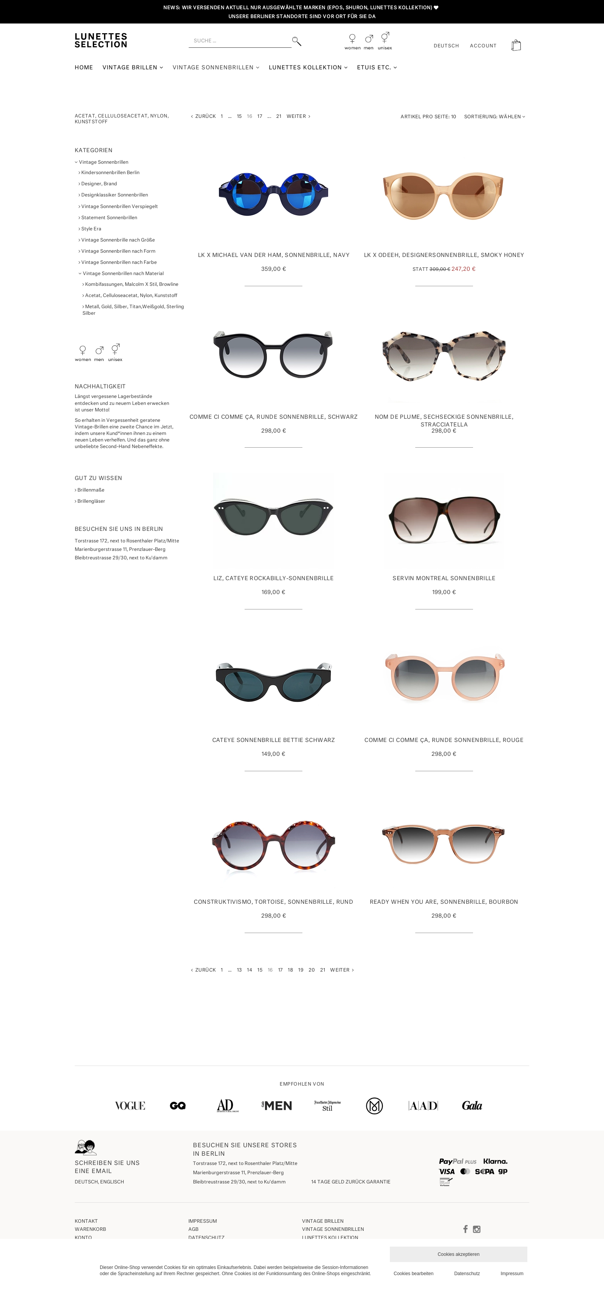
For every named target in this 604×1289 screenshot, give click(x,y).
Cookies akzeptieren (459, 1254)
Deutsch (447, 46)
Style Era (90, 229)
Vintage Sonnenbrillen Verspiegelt (118, 206)
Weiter (298, 116)
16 (249, 116)
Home (84, 67)
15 (239, 116)
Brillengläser (90, 501)
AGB (193, 1229)
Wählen (494, 116)
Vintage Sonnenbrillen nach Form (117, 251)
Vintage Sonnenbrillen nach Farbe (118, 262)
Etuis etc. (377, 67)
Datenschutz (206, 1238)
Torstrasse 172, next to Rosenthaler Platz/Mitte (245, 1163)
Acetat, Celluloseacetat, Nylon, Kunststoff (129, 295)
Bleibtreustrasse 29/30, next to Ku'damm (239, 1182)
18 (290, 970)
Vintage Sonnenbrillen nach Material (121, 273)
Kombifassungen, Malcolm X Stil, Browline (130, 284)
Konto (83, 1238)
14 (249, 970)
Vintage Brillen (132, 67)
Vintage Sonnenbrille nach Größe (117, 240)
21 (279, 116)
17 (259, 116)
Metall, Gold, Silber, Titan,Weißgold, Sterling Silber (133, 310)
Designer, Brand (98, 183)
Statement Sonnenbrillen (108, 217)
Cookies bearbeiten (413, 1273)
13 (239, 970)
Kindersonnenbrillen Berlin (109, 172)
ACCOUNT (483, 46)
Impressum (202, 1221)
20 (312, 970)
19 (301, 970)
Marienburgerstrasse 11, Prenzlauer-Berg (238, 1173)
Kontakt (86, 1221)
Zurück (203, 116)
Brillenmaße (89, 490)
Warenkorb (90, 1229)
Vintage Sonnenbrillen (216, 67)
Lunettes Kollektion (308, 67)
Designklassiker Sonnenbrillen (113, 195)
